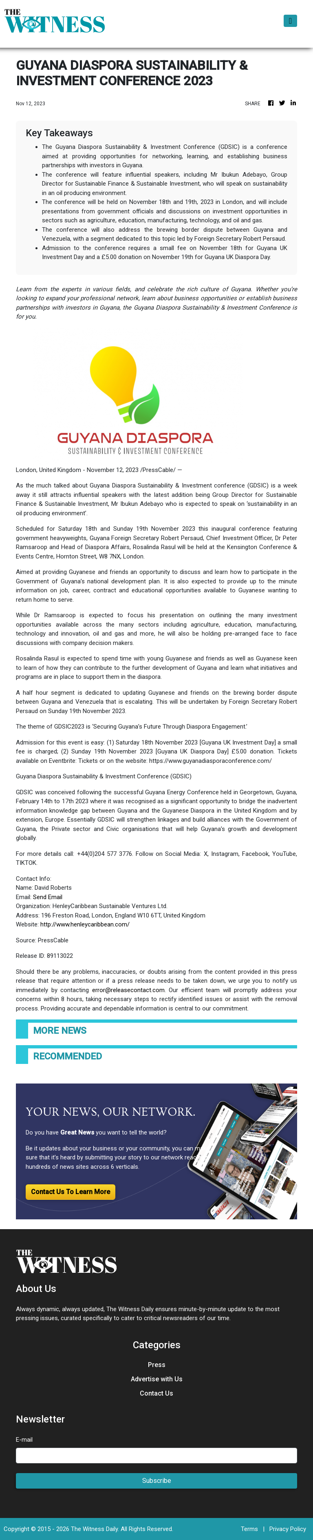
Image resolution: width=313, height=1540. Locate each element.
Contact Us (156, 1393)
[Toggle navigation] (290, 21)
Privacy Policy (287, 1529)
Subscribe (156, 1481)
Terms (249, 1529)
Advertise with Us (157, 1379)
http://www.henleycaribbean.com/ (85, 924)
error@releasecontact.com (128, 990)
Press (156, 1365)
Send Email (47, 897)
